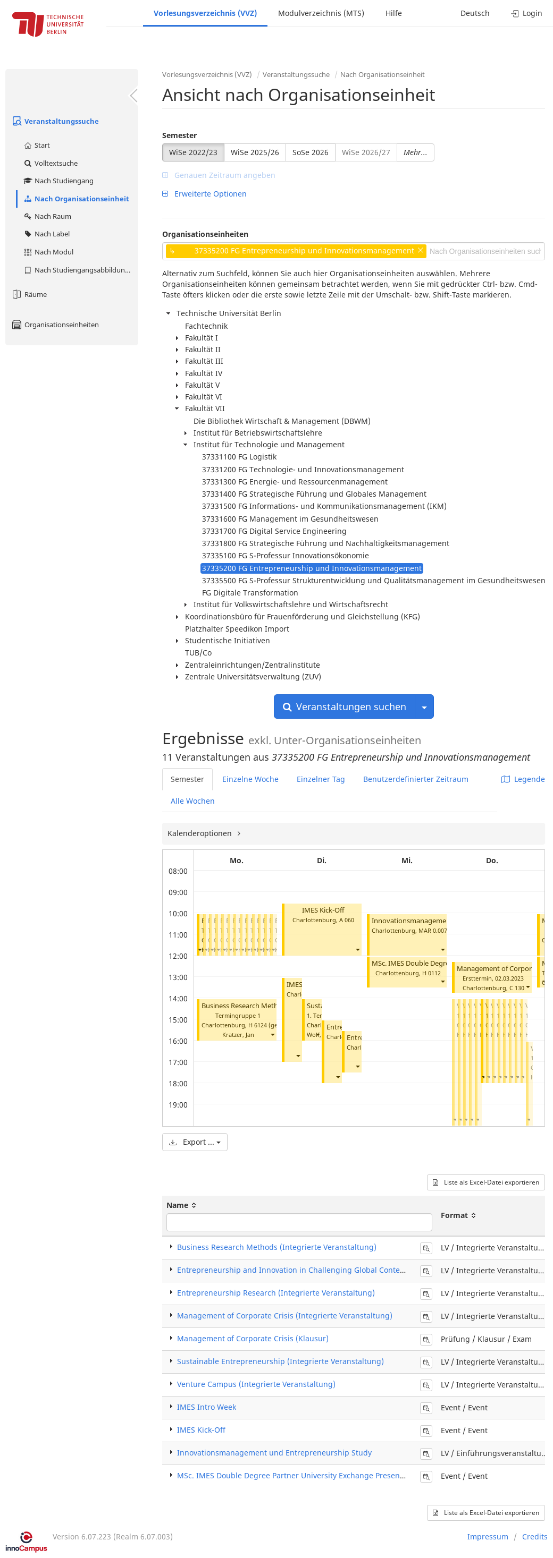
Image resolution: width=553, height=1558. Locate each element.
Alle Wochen (193, 801)
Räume (29, 294)
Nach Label (46, 234)
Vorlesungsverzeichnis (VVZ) (205, 13)
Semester (179, 135)
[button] (199, 949)
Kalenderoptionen (200, 833)
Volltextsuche (50, 163)
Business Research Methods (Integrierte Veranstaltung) (276, 1247)
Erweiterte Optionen (204, 194)
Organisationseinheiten (55, 324)
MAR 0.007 (432, 930)
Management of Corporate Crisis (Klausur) (253, 1338)
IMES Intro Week (206, 1407)
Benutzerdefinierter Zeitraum (415, 779)
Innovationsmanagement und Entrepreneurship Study (274, 1453)
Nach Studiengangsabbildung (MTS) (80, 270)
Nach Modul (48, 252)
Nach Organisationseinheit (76, 198)
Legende (523, 779)
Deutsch (475, 13)
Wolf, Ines (320, 1034)
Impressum (487, 1536)
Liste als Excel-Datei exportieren (486, 1182)
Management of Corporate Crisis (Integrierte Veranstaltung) (284, 1315)
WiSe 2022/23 (193, 152)
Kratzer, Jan (238, 1034)
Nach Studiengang (58, 180)
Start (36, 145)
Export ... (195, 1142)
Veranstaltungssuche (55, 121)
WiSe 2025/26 (255, 152)
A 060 (346, 920)
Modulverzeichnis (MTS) (321, 13)
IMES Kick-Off (323, 910)
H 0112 (431, 973)
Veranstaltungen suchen (344, 706)
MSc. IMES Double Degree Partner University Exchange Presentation (299, 1475)
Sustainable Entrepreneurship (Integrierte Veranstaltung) (280, 1361)
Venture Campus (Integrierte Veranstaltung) (256, 1384)
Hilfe (394, 13)
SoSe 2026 (310, 152)
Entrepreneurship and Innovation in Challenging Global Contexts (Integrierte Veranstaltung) (343, 1270)
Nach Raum (47, 216)
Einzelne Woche (250, 779)
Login (526, 13)
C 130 (516, 988)
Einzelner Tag (321, 779)
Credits (535, 1536)
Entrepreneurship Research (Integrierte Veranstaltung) (276, 1293)
